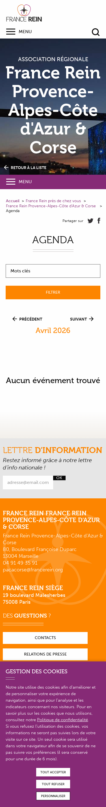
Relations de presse (45, 654)
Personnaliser (53, 796)
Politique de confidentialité (62, 719)
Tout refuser (53, 784)
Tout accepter (53, 772)
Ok (59, 478)
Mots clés (20, 271)
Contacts (45, 637)
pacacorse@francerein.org (33, 570)
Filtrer (53, 292)
